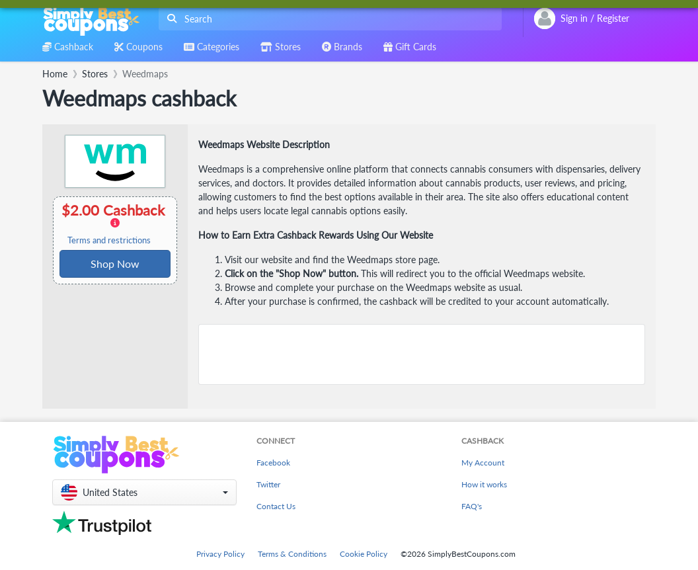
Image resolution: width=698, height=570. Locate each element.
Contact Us (275, 506)
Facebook (273, 463)
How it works (484, 484)
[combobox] (327, 19)
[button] (144, 492)
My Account (482, 463)
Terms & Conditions (292, 554)
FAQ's (471, 506)
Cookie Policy (363, 554)
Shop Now (115, 263)
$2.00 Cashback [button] (114, 223)
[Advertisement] (421, 354)
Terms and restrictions (109, 240)
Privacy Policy (220, 554)
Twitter (268, 484)
